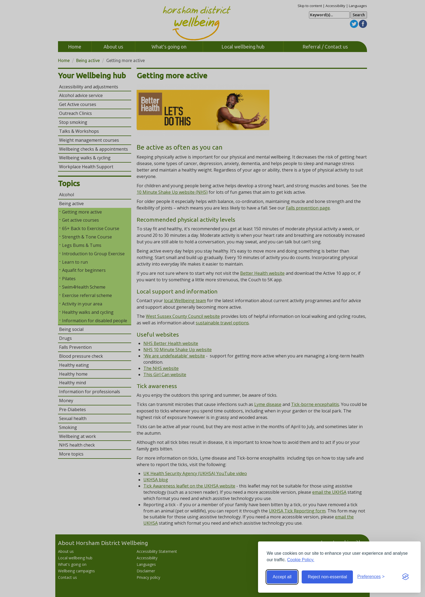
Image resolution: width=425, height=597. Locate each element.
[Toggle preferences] (371, 577)
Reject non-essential (327, 577)
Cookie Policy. (300, 559)
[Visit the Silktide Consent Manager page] (405, 576)
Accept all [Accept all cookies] (282, 577)
